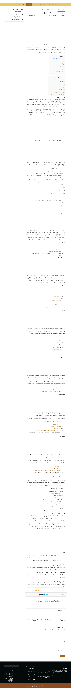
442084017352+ (56, 424)
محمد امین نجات (62, 81)
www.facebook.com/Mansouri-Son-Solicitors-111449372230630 (47, 430)
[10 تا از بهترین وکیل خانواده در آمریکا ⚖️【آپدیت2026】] (59, 615)
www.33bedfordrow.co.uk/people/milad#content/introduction (47, 470)
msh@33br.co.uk (57, 468)
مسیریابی (61, 255)
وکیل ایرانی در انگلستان (17, 11)
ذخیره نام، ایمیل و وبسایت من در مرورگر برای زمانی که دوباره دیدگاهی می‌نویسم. (51, 648)
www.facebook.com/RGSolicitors (53, 306)
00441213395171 (56, 190)
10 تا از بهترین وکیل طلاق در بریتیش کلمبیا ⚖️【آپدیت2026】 (32, 620)
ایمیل (64, 644)
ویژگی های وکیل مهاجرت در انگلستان (59, 92)
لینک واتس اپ (62, 210)
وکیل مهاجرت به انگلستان (17, 18)
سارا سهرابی (63, 88)
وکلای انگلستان (28, 4)
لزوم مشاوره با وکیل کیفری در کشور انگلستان (58, 94)
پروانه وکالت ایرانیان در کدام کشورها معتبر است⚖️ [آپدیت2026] (9, 674)
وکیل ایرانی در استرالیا (30, 669)
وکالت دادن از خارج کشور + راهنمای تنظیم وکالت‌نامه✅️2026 (9, 679)
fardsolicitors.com (56, 351)
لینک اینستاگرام (62, 207)
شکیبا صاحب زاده (62, 84)
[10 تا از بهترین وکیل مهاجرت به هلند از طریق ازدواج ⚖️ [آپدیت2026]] (16, 670)
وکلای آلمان (54, 4)
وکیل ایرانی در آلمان (31, 667)
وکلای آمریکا (49, 4)
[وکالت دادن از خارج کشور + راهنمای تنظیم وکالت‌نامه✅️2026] (16, 679)
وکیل (58, 11)
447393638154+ (57, 298)
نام (64, 641)
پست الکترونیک (62, 205)
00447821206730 (49, 190)
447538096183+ (56, 249)
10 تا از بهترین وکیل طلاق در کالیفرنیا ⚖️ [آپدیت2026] (46, 620)
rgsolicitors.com (57, 302)
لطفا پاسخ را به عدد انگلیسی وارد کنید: (59, 650)
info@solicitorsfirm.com (56, 426)
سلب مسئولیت (41, 686)
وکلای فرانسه (39, 4)
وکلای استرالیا (44, 4)
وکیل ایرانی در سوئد (31, 677)
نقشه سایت (29, 686)
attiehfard (58, 353)
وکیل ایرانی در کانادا (31, 671)
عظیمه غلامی (62, 15)
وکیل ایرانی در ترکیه (31, 675)
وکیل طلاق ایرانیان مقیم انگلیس (16, 19)
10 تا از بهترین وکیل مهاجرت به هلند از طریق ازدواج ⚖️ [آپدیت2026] (9, 669)
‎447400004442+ (56, 466)
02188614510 (53, 199)
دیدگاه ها (6, 665)
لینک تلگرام (63, 208)
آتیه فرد (63, 86)
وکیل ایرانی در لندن (18, 13)
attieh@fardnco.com (57, 349)
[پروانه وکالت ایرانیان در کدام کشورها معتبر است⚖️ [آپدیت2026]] (16, 674)
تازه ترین (16, 665)
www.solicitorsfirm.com (55, 428)
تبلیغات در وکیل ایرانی (35, 686)
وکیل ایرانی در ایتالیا (31, 674)
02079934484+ (56, 347)
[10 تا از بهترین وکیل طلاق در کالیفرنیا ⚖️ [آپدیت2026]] (46, 615)
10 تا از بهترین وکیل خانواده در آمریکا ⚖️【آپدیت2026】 (59, 620)
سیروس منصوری (62, 89)
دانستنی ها (19, 4)
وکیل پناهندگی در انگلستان (17, 14)
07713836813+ (56, 388)
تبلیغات (15, 4)
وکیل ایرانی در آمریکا (30, 672)
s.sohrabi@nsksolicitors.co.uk (55, 390)
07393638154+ (56, 296)
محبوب (12, 665)
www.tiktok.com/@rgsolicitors (54, 304)
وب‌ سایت (43, 644)
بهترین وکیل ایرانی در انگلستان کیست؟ (59, 80)
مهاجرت (24, 4)
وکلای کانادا (34, 4)
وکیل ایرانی (58, 4)
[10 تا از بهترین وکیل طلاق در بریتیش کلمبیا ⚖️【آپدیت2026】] (32, 615)
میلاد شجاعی (62, 91)
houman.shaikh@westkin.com (55, 251)
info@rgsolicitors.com (56, 300)
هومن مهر (63, 83)
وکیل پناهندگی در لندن (17, 16)
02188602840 (58, 199)
